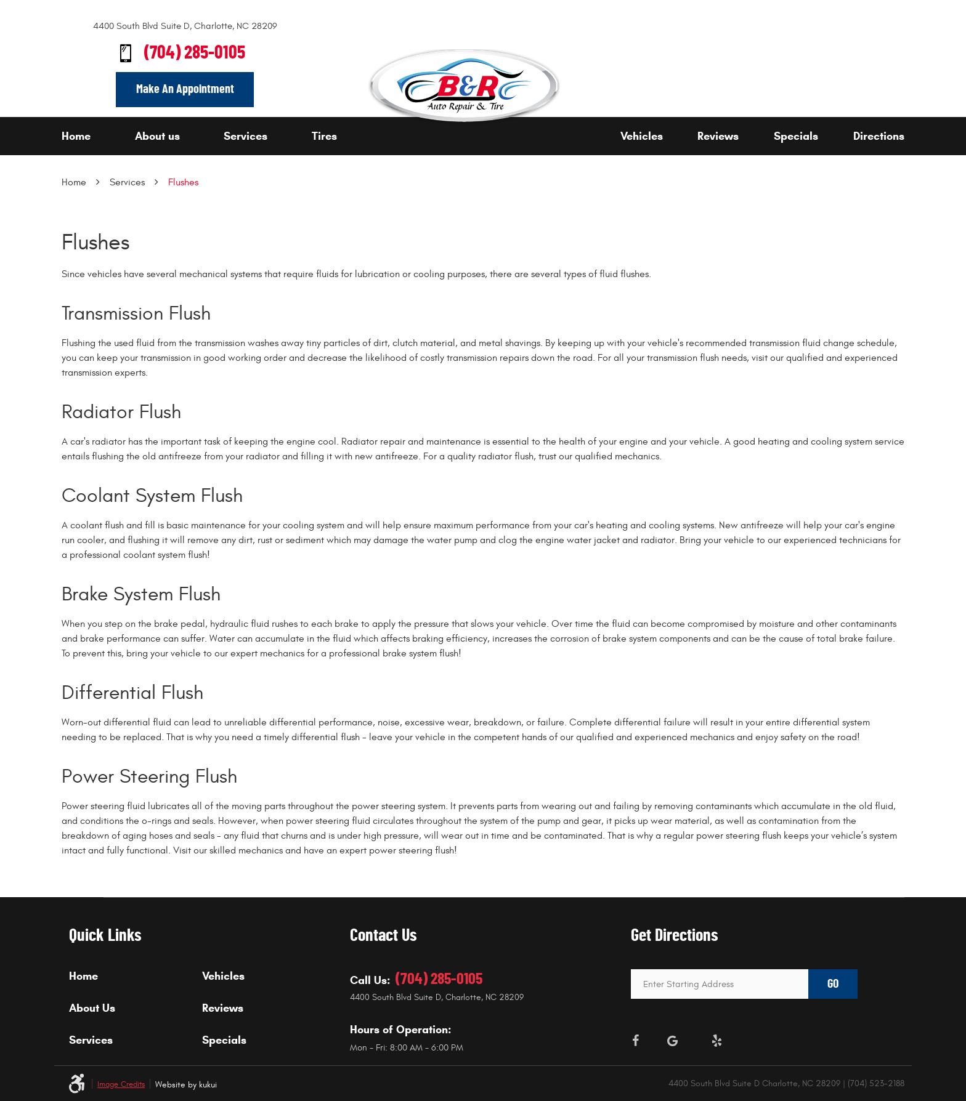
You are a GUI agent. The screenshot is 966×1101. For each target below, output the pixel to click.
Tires (324, 136)
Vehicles (641, 136)
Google (672, 1040)
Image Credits (121, 1085)
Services (245, 136)
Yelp (717, 1040)
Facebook (636, 1040)
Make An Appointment (185, 89)
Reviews (718, 136)
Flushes (183, 182)
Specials (796, 136)
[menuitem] (95, 136)
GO (832, 984)
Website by (186, 1084)
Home (76, 136)
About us (157, 136)
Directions (878, 136)
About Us (92, 1008)
